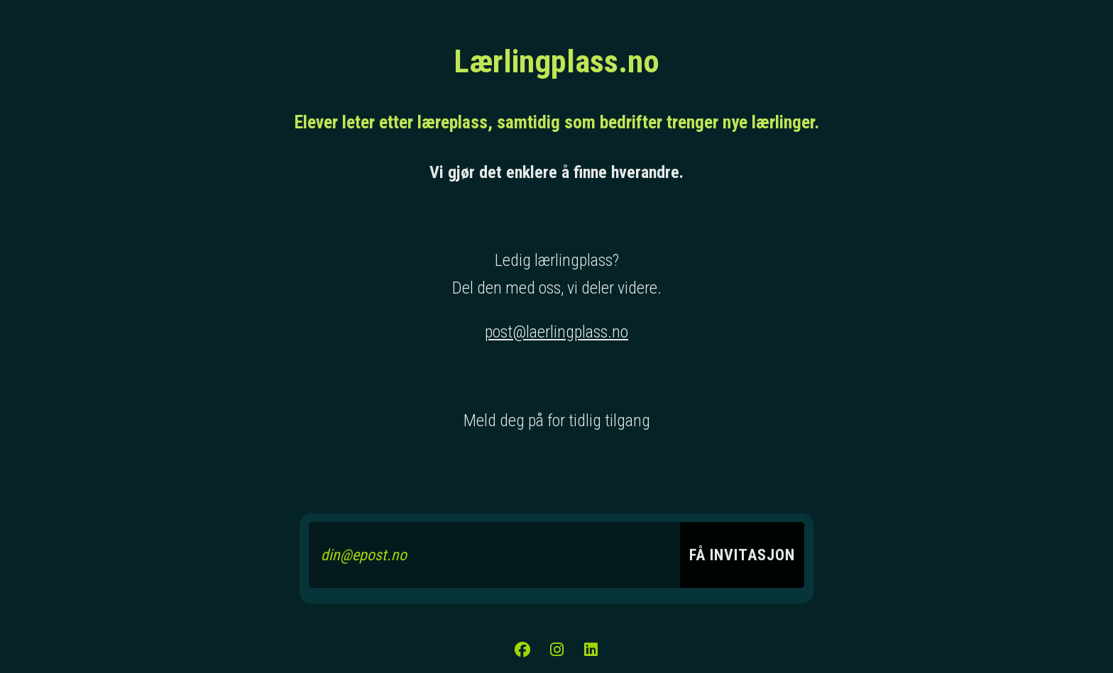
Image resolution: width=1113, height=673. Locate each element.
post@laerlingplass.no (556, 332)
